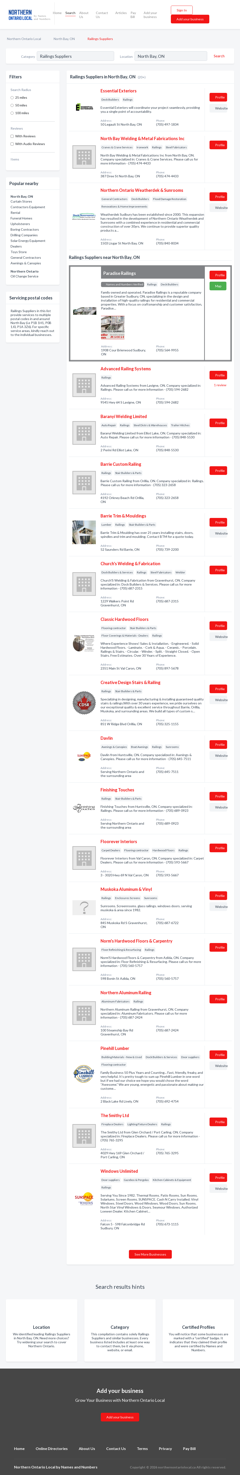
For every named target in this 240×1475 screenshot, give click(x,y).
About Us (84, 15)
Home (57, 13)
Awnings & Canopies (26, 263)
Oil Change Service (24, 276)
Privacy (165, 1448)
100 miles (22, 113)
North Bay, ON (64, 39)
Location (126, 56)
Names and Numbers (79, 1467)
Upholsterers (20, 224)
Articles (121, 13)
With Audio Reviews (30, 144)
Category (28, 56)
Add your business (150, 15)
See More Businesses (150, 1254)
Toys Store (19, 252)
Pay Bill (133, 15)
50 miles (21, 105)
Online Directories (52, 1448)
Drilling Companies (24, 235)
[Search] (218, 56)
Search (70, 13)
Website (221, 108)
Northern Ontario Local (24, 39)
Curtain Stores (21, 201)
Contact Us (102, 15)
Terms (142, 1448)
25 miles (21, 97)
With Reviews (25, 136)
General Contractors (26, 257)
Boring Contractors (25, 229)
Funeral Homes (21, 218)
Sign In (182, 10)
